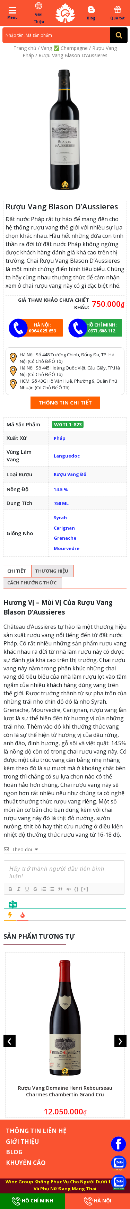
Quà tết (118, 12)
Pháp (60, 438)
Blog (91, 12)
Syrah (60, 517)
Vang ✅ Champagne (64, 48)
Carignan (64, 528)
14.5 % (61, 489)
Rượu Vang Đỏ (70, 474)
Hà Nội (97, 1201)
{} (76, 888)
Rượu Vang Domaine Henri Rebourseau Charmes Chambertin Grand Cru (65, 1091)
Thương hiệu (51, 571)
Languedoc (67, 456)
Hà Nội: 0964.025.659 (42, 328)
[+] (85, 888)
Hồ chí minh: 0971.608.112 (101, 328)
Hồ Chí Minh (32, 1201)
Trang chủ (25, 48)
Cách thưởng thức (32, 583)
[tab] (17, 571)
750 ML (61, 503)
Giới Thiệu (38, 12)
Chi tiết (16, 571)
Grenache (65, 538)
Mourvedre (66, 548)
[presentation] (9, 1041)
